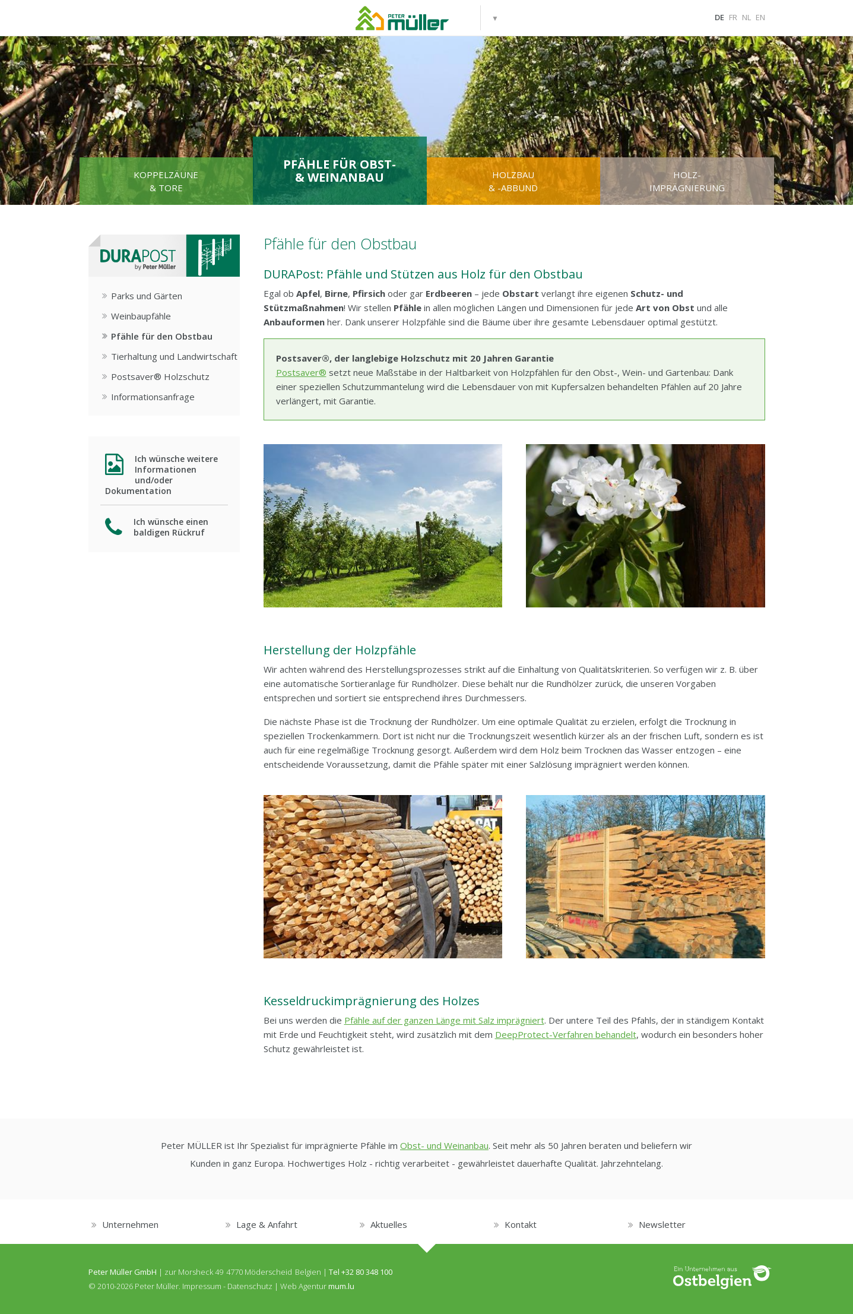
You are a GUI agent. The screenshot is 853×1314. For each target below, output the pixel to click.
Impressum (201, 1286)
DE (719, 17)
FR (733, 17)
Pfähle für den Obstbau (162, 336)
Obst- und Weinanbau (444, 1145)
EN (760, 17)
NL (746, 17)
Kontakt (521, 1224)
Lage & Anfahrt (266, 1224)
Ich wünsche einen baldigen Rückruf (157, 527)
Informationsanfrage (153, 397)
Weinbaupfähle (141, 316)
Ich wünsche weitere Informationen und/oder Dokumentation (161, 474)
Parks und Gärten (146, 296)
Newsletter (662, 1224)
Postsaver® (301, 372)
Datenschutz (249, 1286)
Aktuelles (388, 1224)
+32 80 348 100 (366, 1271)
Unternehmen (130, 1224)
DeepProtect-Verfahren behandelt (565, 1034)
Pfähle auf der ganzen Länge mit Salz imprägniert (444, 1020)
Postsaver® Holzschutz (160, 376)
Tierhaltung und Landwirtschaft (174, 356)
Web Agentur (303, 1286)
